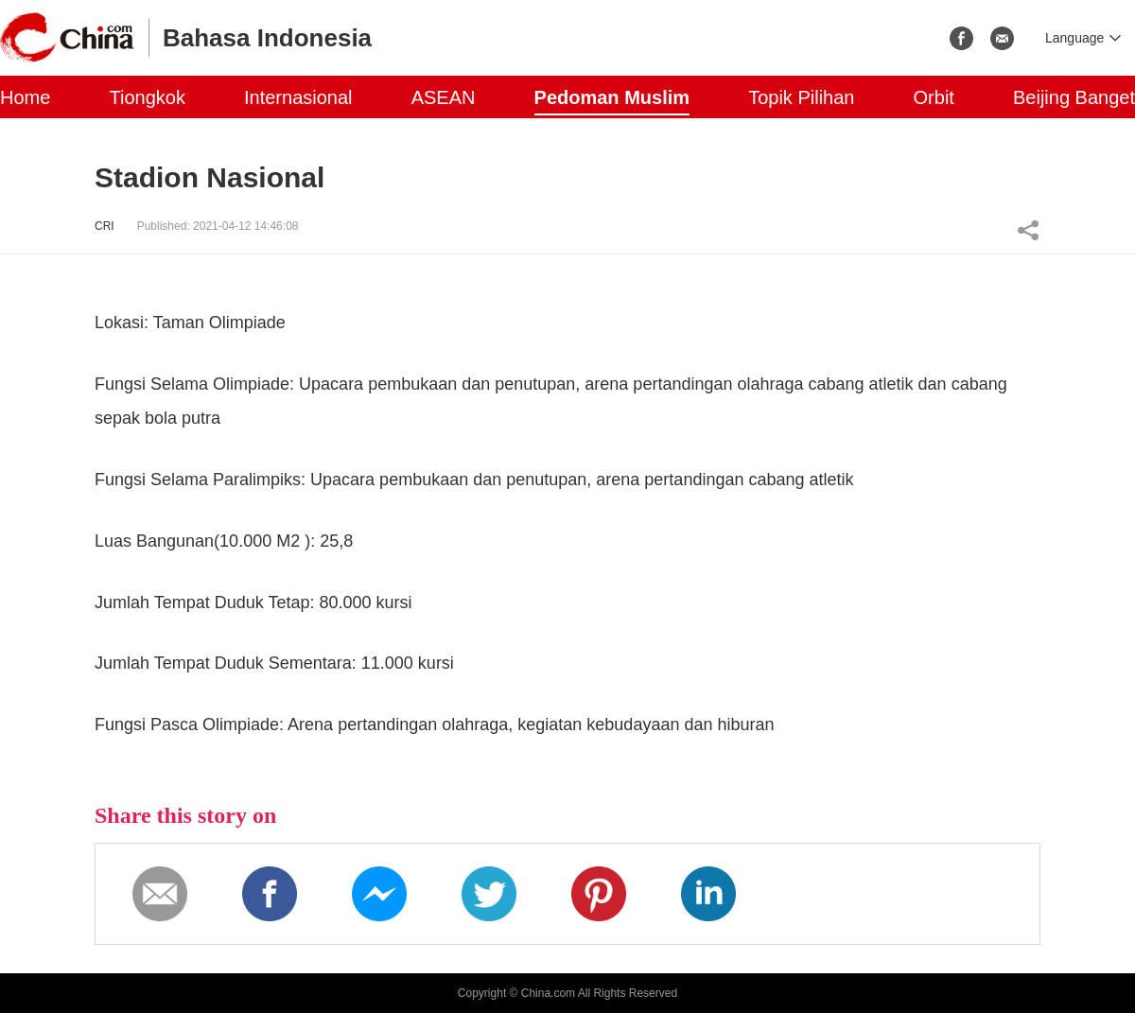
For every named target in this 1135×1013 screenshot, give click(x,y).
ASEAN (443, 97)
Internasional (298, 97)
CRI (104, 226)
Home (25, 97)
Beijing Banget (1074, 97)
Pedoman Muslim (612, 97)
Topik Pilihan (801, 97)
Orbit (934, 97)
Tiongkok (146, 97)
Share (1028, 230)
